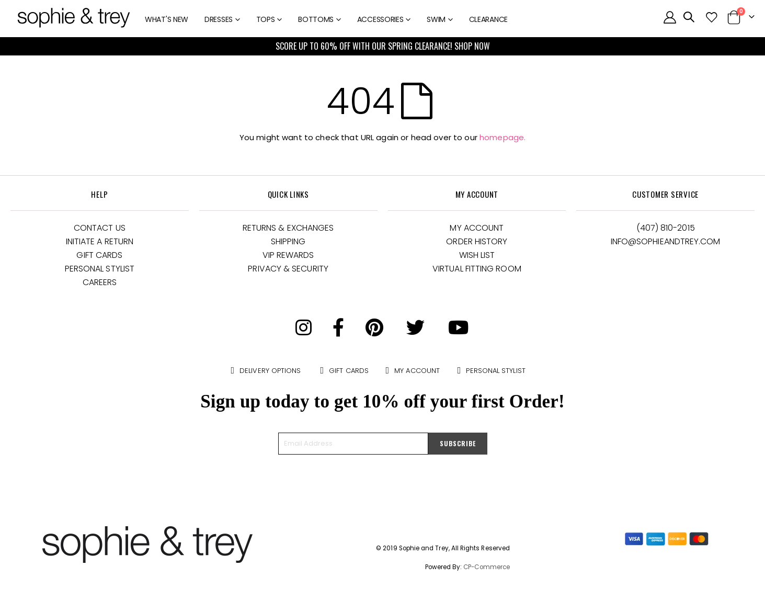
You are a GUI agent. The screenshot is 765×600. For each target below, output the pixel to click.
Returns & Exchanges (288, 228)
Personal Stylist (99, 269)
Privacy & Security (288, 269)
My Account (477, 228)
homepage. (502, 137)
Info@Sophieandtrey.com (666, 241)
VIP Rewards (288, 255)
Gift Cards (99, 255)
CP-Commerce (486, 567)
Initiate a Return (99, 241)
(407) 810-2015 (665, 228)
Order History (476, 241)
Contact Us (99, 228)
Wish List (477, 255)
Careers (100, 282)
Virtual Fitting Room (476, 269)
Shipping (288, 241)
